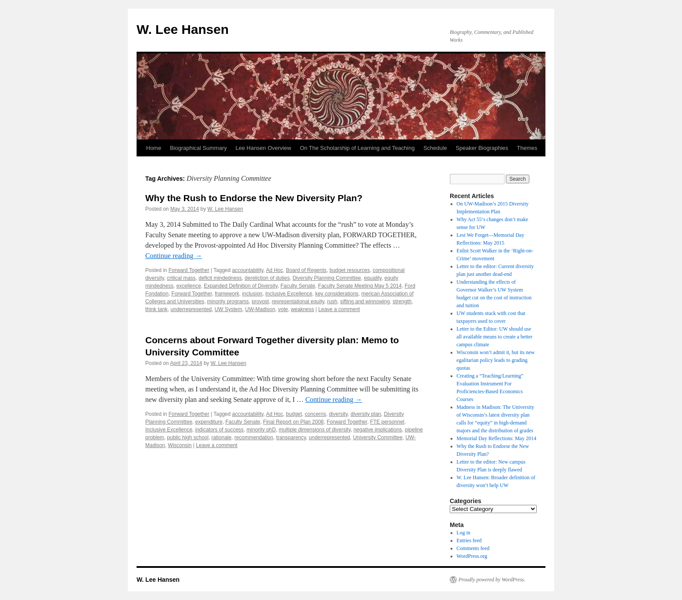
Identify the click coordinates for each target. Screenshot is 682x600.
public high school (187, 437)
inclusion (252, 294)
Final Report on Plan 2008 (293, 422)
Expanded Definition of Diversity (240, 286)
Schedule (435, 148)
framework (227, 294)
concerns (315, 414)
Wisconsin (180, 445)
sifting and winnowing (365, 301)
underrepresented (191, 309)
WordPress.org (472, 556)
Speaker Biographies (482, 148)
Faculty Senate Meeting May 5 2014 (359, 286)
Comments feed (473, 548)
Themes (527, 148)
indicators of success (219, 430)
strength (402, 301)
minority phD (261, 430)
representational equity (298, 301)
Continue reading (173, 255)
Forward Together (188, 270)
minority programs (228, 301)
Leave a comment (339, 309)
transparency (291, 437)
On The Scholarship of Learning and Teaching (357, 148)
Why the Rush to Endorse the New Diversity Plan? (253, 198)
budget (294, 414)
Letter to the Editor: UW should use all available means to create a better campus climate (495, 337)
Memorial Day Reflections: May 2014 (496, 438)
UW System (228, 309)
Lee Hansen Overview (263, 148)
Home (153, 148)
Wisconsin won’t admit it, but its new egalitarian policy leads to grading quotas (496, 360)
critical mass (181, 278)
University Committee (377, 437)
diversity (338, 414)
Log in (464, 533)
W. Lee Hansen (183, 29)
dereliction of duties (267, 278)
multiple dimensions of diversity (315, 430)
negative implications (378, 430)
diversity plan (366, 414)
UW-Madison (260, 309)
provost (260, 301)
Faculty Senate (298, 286)
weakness (302, 309)
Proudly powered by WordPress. (491, 580)
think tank (156, 309)
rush (332, 301)
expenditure (209, 422)
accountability (248, 270)
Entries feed (469, 540)
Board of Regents (306, 270)
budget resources (349, 270)
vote (283, 309)
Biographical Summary (198, 148)
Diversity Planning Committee (327, 278)
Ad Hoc (274, 270)
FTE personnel (387, 422)
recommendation (253, 437)
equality (372, 278)
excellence (188, 286)
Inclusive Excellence (288, 294)
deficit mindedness (219, 278)
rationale (221, 437)
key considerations (336, 294)
